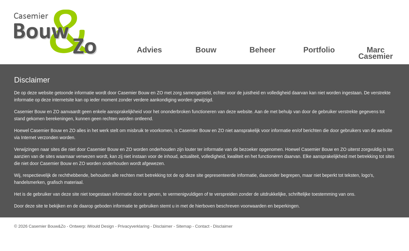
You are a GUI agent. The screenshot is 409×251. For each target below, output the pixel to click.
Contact (202, 226)
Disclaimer (163, 226)
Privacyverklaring (133, 226)
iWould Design (100, 226)
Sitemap (183, 226)
